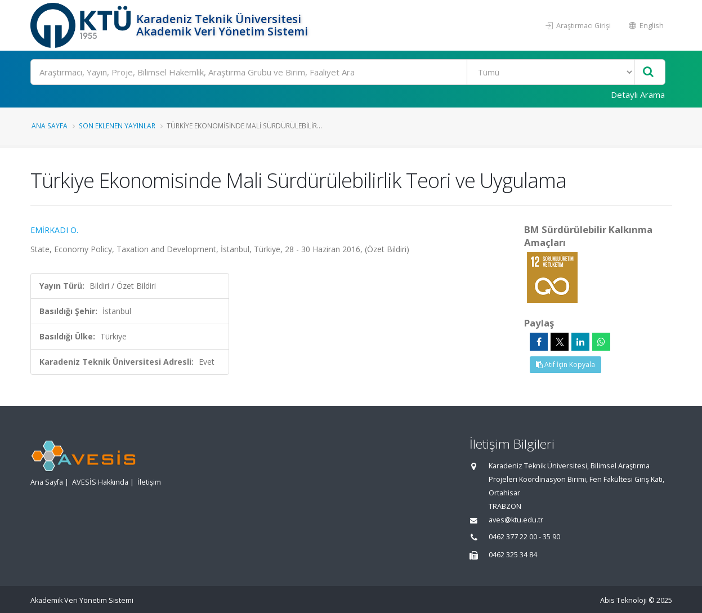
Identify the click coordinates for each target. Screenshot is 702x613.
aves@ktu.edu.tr (516, 520)
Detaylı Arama (638, 94)
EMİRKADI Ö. (54, 230)
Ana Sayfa (50, 125)
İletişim (149, 482)
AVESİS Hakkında (100, 482)
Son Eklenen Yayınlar (117, 125)
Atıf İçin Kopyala (565, 364)
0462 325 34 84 (513, 555)
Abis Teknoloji (623, 600)
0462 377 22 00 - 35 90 (524, 537)
